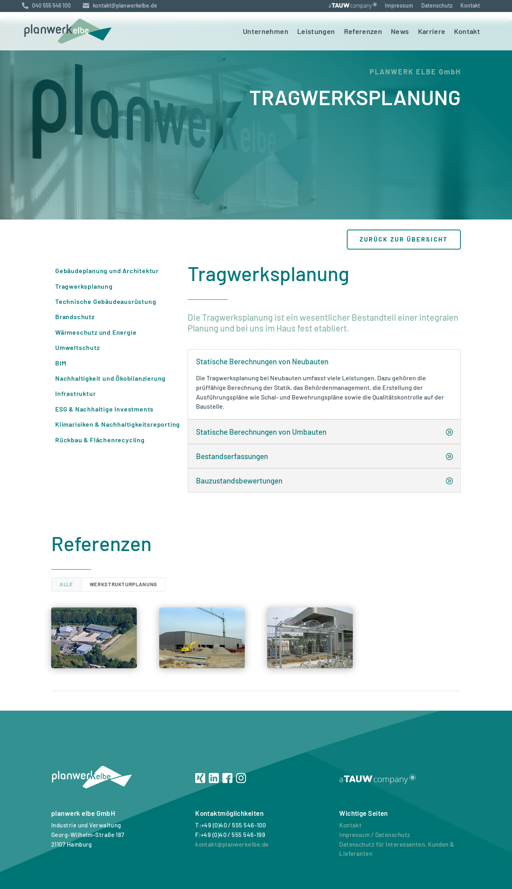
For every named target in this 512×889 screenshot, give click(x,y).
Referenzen (363, 31)
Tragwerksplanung (84, 286)
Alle (66, 584)
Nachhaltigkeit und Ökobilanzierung (110, 378)
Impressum (399, 5)
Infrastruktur (75, 393)
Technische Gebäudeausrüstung (105, 301)
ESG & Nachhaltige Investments (104, 409)
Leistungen (316, 31)
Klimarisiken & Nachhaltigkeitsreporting (117, 424)
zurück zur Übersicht (404, 239)
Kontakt (470, 5)
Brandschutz (75, 316)
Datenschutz (436, 5)
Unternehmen (265, 31)
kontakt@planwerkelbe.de (231, 844)
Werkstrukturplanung (123, 584)
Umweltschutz (77, 347)
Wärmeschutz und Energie (95, 332)
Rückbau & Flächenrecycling (100, 440)
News (400, 31)
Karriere (432, 31)
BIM (60, 363)
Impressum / (356, 834)
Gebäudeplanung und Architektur (107, 270)
